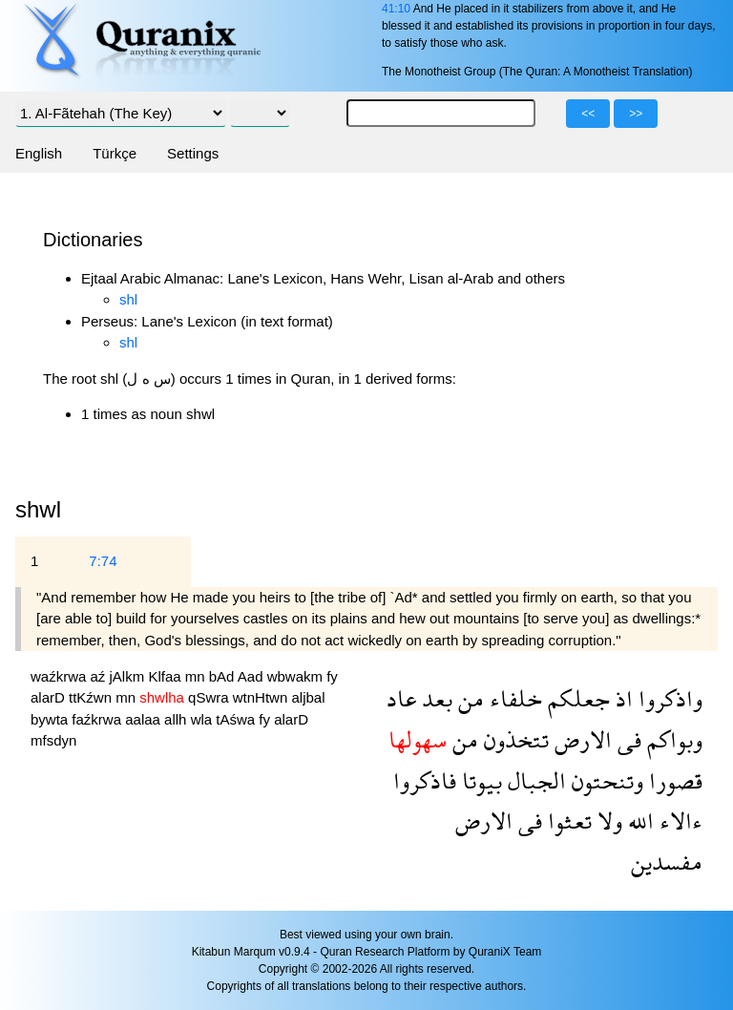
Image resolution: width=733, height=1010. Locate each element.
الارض (580, 739)
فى (626, 739)
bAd (223, 676)
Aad (252, 676)
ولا (607, 820)
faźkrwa (98, 719)
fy (332, 676)
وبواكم (671, 739)
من (468, 698)
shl (128, 299)
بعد (434, 698)
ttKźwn (92, 697)
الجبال (534, 780)
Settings (193, 153)
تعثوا (567, 820)
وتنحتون (604, 780)
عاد (401, 698)
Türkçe (114, 153)
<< (588, 113)
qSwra (210, 697)
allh (177, 719)
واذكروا (667, 698)
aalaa (144, 719)
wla (204, 719)
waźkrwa (61, 676)
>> (635, 113)
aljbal (308, 697)
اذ (621, 698)
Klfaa (166, 676)
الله (638, 820)
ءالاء (678, 820)
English (38, 153)
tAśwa (237, 719)
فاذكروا (424, 780)
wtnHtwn (262, 697)
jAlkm (129, 676)
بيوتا (479, 780)
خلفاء (513, 698)
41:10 (396, 8)
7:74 (102, 561)
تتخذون (513, 739)
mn (197, 676)
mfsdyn (53, 740)
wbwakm (297, 676)
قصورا (672, 780)
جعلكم (576, 698)
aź (100, 676)
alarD (50, 697)
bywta (51, 719)
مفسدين (666, 861)
